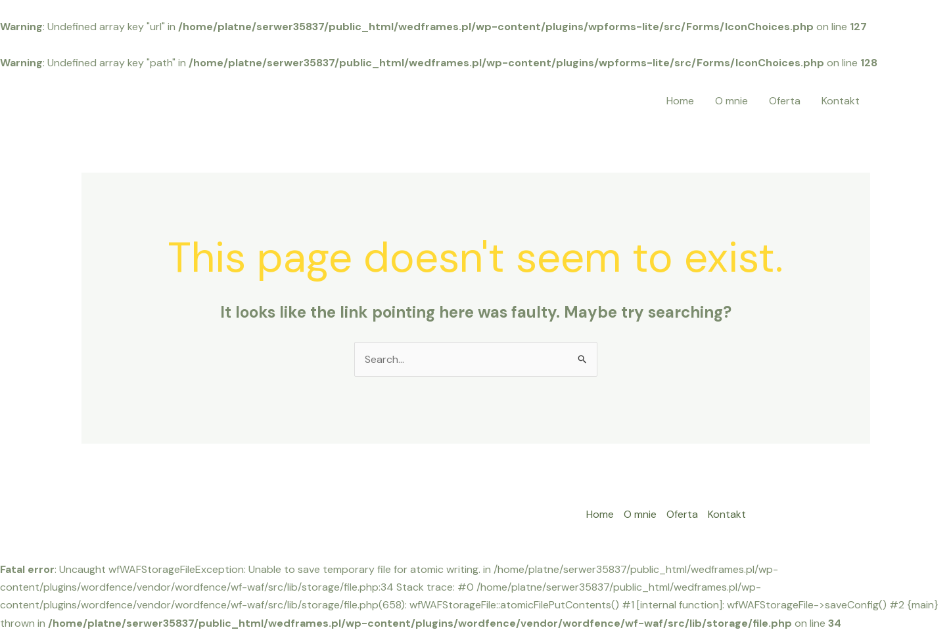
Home (680, 101)
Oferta (784, 101)
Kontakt (841, 101)
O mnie (731, 101)
